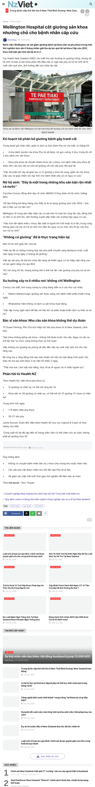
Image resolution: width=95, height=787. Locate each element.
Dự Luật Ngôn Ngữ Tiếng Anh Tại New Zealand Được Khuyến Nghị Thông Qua (21, 618)
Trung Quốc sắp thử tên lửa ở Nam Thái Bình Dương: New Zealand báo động (44, 10)
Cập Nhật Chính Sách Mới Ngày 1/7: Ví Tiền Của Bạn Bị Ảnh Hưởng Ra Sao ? (69, 586)
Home (5, 22)
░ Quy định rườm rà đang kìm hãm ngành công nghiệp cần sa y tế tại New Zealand (46, 499)
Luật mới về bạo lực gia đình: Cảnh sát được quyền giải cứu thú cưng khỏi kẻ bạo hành (23, 555)
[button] (3, 4)
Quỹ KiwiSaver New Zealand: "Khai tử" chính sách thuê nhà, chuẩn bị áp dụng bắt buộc (49, 781)
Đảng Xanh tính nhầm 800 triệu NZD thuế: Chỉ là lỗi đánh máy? (69, 618)
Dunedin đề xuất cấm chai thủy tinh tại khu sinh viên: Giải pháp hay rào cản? (56, 713)
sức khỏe (27, 506)
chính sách (15, 22)
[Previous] (82, 11)
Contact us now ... (36, 448)
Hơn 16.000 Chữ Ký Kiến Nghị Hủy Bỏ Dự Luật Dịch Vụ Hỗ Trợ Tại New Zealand (70, 555)
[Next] (87, 11)
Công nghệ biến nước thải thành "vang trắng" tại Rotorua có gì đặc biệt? (54, 699)
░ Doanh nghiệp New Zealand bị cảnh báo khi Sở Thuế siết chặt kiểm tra (41, 493)
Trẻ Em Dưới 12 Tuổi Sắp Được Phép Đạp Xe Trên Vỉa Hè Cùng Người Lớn (23, 586)
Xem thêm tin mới (47, 756)
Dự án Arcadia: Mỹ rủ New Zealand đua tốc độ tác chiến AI (50, 726)
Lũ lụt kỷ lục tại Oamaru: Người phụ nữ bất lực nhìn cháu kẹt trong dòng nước (54, 684)
